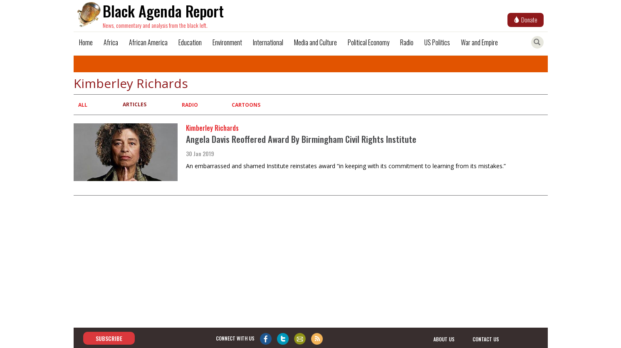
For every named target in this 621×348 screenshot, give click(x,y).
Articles (134, 104)
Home (86, 42)
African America (148, 42)
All (82, 104)
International (268, 42)
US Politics (437, 42)
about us (444, 338)
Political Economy (368, 42)
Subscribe (109, 338)
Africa (111, 42)
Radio (406, 42)
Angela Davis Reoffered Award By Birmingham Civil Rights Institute (301, 138)
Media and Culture (315, 42)
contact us (486, 338)
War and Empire (479, 42)
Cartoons (246, 104)
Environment (227, 42)
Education (190, 42)
